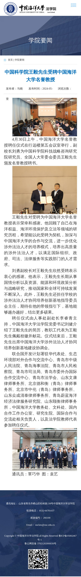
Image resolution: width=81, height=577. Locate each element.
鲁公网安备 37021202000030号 (40, 543)
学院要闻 (19, 59)
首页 (10, 59)
